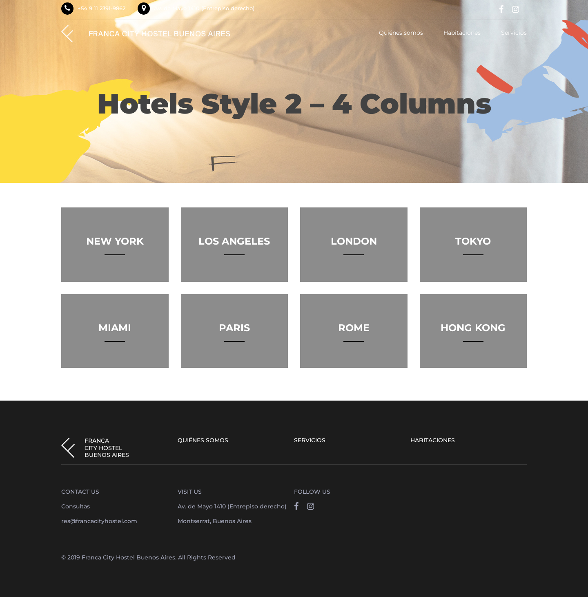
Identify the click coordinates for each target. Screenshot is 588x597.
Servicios (514, 33)
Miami (114, 328)
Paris (234, 328)
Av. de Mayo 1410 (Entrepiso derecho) (204, 8)
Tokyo (473, 241)
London (354, 241)
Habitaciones (462, 33)
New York (115, 241)
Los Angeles (234, 241)
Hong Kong (473, 328)
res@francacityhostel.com (99, 521)
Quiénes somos (401, 33)
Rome (354, 328)
